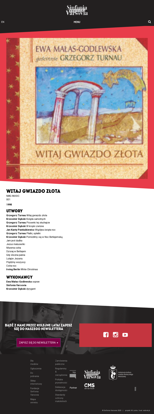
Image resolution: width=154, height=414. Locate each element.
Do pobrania (34, 375)
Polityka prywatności (59, 381)
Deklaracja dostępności (59, 389)
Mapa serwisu (34, 401)
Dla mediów (34, 362)
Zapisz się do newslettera (37, 342)
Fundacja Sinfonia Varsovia (34, 391)
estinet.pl (146, 410)
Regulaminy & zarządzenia (59, 371)
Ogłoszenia (34, 368)
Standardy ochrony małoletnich (59, 398)
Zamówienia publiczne (59, 362)
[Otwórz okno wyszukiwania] (149, 22)
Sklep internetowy (34, 382)
